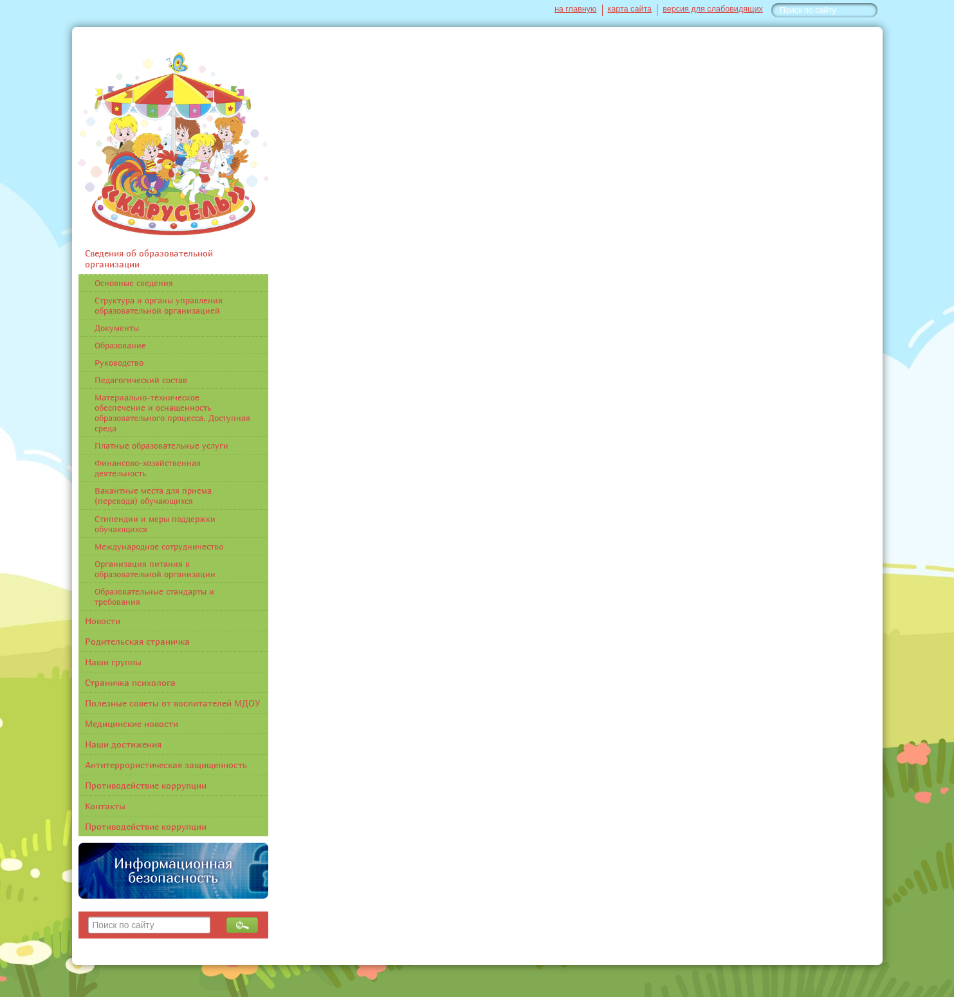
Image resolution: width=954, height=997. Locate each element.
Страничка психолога (130, 682)
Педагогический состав (141, 380)
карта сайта (630, 8)
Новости (102, 620)
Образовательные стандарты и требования (154, 596)
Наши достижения (123, 744)
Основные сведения (134, 283)
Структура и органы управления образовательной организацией (159, 305)
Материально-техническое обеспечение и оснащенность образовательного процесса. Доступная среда (172, 412)
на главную (575, 8)
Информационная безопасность (173, 870)
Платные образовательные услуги (161, 445)
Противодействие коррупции (145, 785)
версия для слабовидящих (712, 8)
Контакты (105, 805)
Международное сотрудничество (159, 546)
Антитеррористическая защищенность (166, 764)
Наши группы (113, 661)
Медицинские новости (131, 723)
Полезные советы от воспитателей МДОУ (173, 702)
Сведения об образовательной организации (149, 258)
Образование (120, 345)
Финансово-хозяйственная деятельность (148, 468)
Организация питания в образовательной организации (155, 569)
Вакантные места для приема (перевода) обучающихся (153, 495)
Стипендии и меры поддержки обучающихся (155, 524)
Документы (117, 328)
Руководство (119, 362)
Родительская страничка (137, 641)
